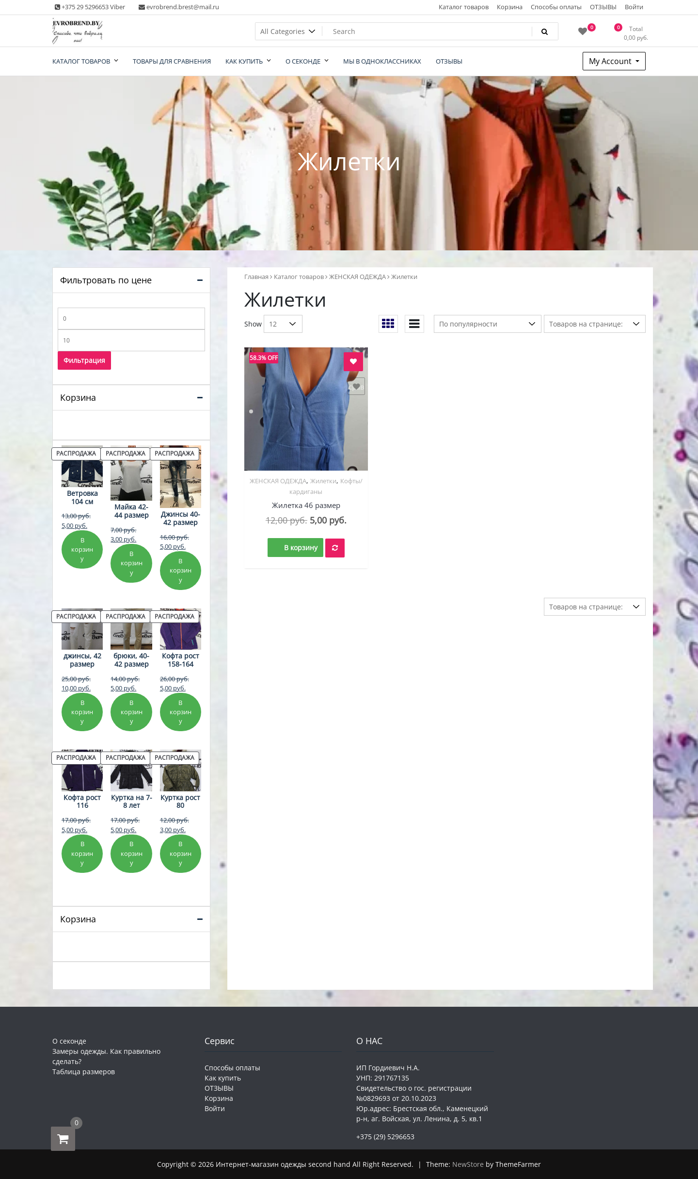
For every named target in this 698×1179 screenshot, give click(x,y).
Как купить (223, 1077)
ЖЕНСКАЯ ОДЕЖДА (357, 276)
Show (253, 323)
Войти (634, 6)
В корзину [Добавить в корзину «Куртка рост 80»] (180, 853)
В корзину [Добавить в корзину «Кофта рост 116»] (82, 853)
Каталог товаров (464, 6)
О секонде (69, 1041)
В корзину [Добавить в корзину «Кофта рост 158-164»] (180, 712)
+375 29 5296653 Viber (90, 6)
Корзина (510, 6)
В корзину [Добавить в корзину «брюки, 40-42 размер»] (132, 712)
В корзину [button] (300, 547)
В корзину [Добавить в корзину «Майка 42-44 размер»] (132, 563)
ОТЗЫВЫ (603, 6)
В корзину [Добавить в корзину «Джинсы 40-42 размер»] (180, 570)
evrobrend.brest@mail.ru (179, 6)
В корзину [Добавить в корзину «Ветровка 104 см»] (82, 549)
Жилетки (323, 480)
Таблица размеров (83, 1071)
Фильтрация (84, 360)
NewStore (468, 1164)
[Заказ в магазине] (487, 324)
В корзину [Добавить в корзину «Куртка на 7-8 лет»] (132, 853)
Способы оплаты (556, 6)
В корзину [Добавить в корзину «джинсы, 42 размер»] (82, 712)
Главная (256, 276)
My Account (611, 61)
